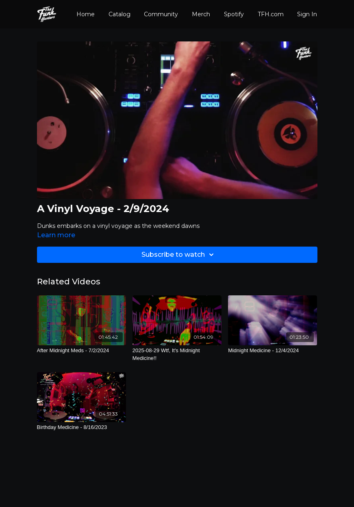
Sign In (307, 14)
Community (161, 14)
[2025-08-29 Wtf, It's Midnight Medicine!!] (177, 354)
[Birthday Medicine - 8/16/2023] (81, 427)
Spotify (234, 14)
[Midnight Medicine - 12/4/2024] (272, 351)
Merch (201, 14)
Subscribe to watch (178, 255)
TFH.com (271, 14)
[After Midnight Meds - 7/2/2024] (81, 351)
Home (85, 14)
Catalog (119, 14)
